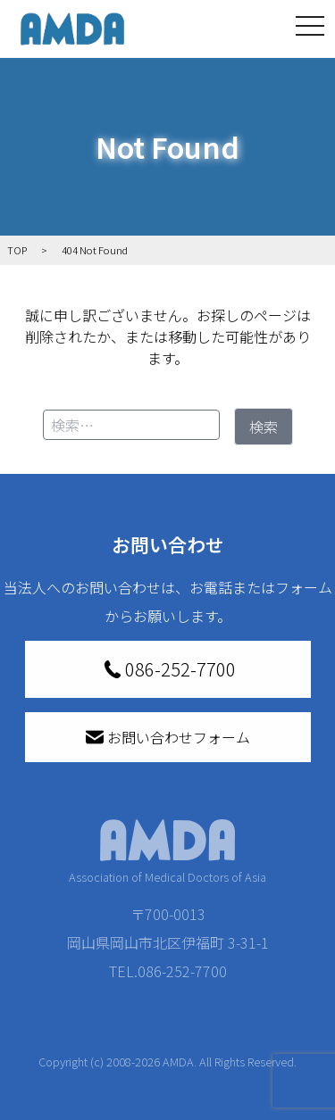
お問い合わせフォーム (168, 737)
